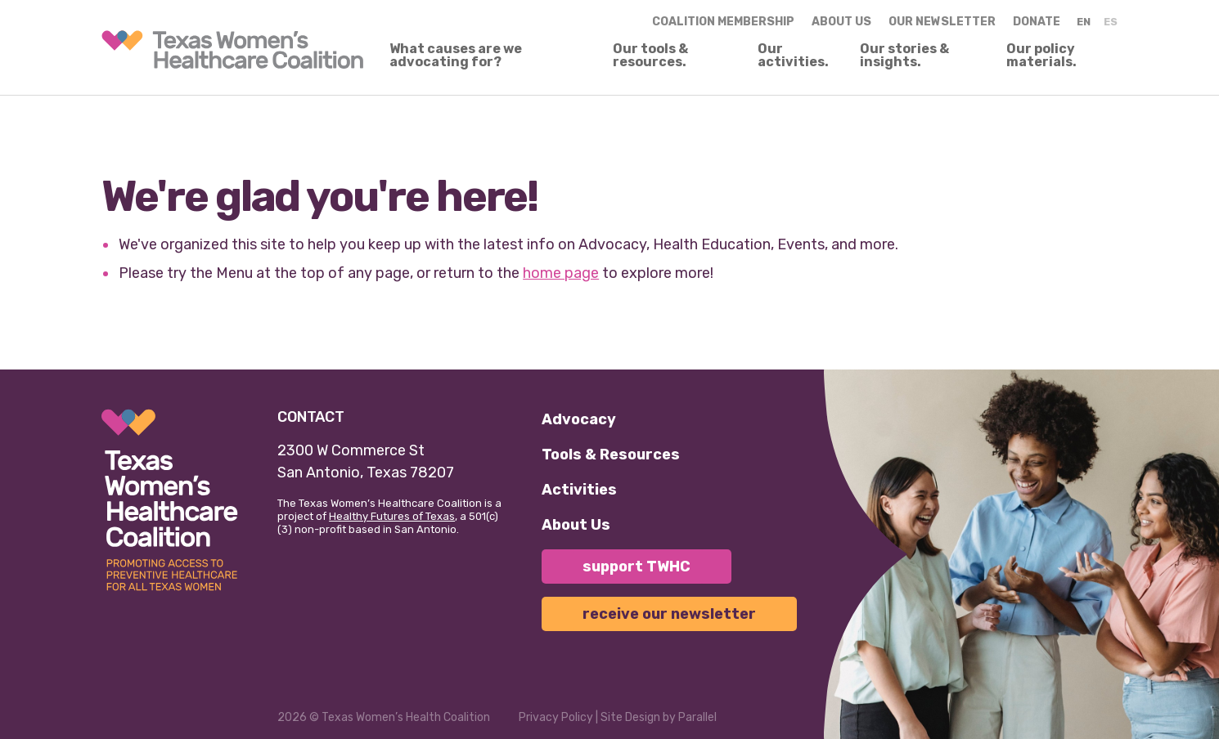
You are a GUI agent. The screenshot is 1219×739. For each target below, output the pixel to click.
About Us (576, 525)
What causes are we (455, 56)
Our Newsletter (942, 22)
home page (561, 273)
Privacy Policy (556, 717)
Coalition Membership (723, 22)
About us (841, 22)
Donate (1036, 22)
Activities (579, 490)
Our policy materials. (1041, 56)
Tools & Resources (611, 455)
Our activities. (793, 56)
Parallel (697, 717)
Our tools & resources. (650, 56)
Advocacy (579, 419)
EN (1084, 22)
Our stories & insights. (904, 56)
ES (1111, 22)
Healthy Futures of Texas (392, 516)
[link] (232, 49)
